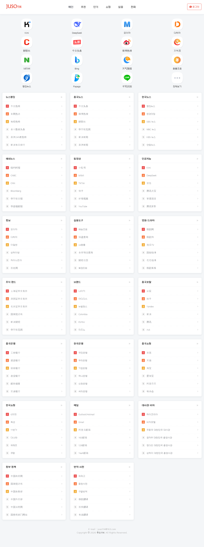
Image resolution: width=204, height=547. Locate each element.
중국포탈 (170, 284)
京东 (170, 356)
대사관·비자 (170, 409)
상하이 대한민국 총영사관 (170, 457)
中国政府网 (34, 481)
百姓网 (34, 270)
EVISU (102, 324)
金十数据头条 (34, 129)
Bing (77, 62)
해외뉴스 (34, 159)
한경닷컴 (170, 114)
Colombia (102, 317)
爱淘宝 (170, 379)
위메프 (34, 449)
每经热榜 (34, 122)
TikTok (102, 184)
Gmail (102, 426)
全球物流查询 (102, 254)
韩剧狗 (170, 239)
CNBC (34, 176)
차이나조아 (34, 262)
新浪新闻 (102, 137)
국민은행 (102, 356)
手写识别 (127, 80)
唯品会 (170, 395)
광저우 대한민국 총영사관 (170, 441)
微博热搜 (127, 44)
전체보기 (177, 80)
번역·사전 (102, 472)
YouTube (102, 207)
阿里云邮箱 (102, 434)
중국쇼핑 (170, 347)
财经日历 (102, 262)
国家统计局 (34, 317)
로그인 (102, 545)
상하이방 (34, 254)
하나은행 (102, 379)
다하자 (177, 26)
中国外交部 (34, 504)
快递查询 (102, 239)
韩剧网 (170, 231)
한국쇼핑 (34, 409)
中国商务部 (34, 496)
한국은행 (102, 347)
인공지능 (170, 159)
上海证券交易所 (34, 293)
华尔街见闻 (102, 129)
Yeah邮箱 (102, 457)
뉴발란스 (102, 309)
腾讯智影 (170, 207)
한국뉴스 (170, 97)
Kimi (26, 26)
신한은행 (102, 387)
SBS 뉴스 (170, 122)
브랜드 (102, 284)
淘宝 (170, 371)
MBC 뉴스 (170, 129)
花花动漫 (170, 262)
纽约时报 (34, 168)
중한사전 (102, 488)
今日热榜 (34, 106)
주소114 (100, 538)
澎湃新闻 (102, 145)
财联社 (26, 44)
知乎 (170, 301)
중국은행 (34, 347)
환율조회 (177, 62)
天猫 (170, 364)
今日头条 (77, 44)
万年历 (177, 44)
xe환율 (102, 246)
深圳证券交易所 (34, 301)
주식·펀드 (34, 284)
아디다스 (102, 301)
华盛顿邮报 (34, 207)
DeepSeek (77, 26)
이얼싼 (34, 246)
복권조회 (102, 270)
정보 (34, 222)
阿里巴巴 (170, 387)
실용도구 (102, 222)
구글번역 (102, 496)
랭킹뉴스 (26, 80)
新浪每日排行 (34, 145)
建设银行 (34, 364)
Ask (170, 332)
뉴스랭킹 (34, 97)
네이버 (26, 62)
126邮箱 (102, 449)
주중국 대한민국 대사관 (170, 434)
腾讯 (170, 324)
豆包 (170, 184)
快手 (102, 192)
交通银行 (34, 395)
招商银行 (34, 371)
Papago (77, 80)
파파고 (102, 481)
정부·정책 (34, 472)
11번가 (34, 434)
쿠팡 (34, 457)
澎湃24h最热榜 (34, 137)
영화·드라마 (170, 222)
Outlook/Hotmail (102, 418)
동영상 (102, 159)
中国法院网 (34, 512)
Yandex (170, 309)
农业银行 (34, 379)
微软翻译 (102, 504)
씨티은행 (102, 395)
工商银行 (34, 356)
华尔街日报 (34, 199)
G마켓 (34, 418)
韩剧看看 (170, 270)
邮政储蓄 (34, 387)
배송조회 (102, 231)
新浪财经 (34, 324)
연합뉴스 (170, 145)
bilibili (102, 176)
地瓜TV (170, 246)
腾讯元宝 (170, 192)
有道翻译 (102, 519)
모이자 (127, 26)
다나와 (34, 441)
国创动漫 (170, 254)
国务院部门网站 (34, 519)
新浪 (170, 317)
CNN (34, 184)
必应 (170, 293)
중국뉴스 (102, 97)
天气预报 (127, 62)
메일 (102, 409)
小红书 (102, 168)
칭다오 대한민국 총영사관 (170, 449)
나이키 (102, 293)
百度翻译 (102, 512)
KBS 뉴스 (170, 137)
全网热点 (34, 114)
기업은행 (102, 371)
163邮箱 (102, 441)
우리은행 (102, 364)
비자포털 (170, 426)
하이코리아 (170, 418)
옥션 (34, 426)
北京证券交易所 (34, 309)
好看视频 (102, 199)
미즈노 (102, 332)
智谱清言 (170, 199)
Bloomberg (34, 192)
